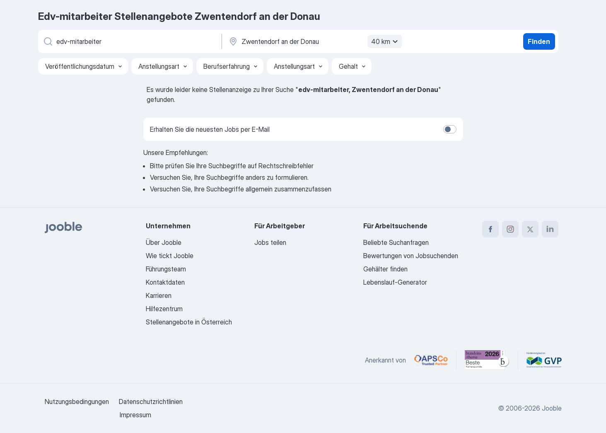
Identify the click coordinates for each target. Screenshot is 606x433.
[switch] (449, 129)
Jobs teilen (270, 242)
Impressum (135, 415)
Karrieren (158, 295)
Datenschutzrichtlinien (151, 401)
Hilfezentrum (164, 309)
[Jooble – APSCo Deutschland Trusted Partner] (431, 360)
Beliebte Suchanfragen (396, 242)
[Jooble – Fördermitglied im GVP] (544, 360)
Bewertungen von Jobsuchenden (410, 256)
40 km (385, 41)
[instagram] (510, 229)
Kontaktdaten (165, 282)
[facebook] (490, 229)
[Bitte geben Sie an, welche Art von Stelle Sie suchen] (129, 41)
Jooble (552, 408)
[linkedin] (550, 229)
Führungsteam (166, 269)
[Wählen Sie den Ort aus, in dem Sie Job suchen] (314, 41)
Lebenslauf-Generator (395, 282)
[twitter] (530, 229)
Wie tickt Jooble (169, 256)
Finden (539, 41)
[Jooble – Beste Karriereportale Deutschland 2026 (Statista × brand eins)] (487, 360)
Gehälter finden (385, 269)
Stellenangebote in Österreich (189, 322)
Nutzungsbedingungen (77, 401)
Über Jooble (163, 242)
